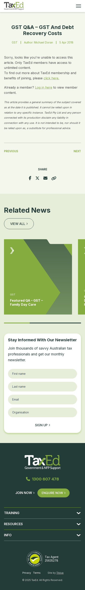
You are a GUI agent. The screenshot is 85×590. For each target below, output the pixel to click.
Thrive (60, 572)
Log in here (43, 87)
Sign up (42, 425)
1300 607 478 (42, 479)
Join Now (24, 493)
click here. (51, 78)
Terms (37, 572)
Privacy (26, 572)
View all (19, 224)
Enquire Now (53, 493)
